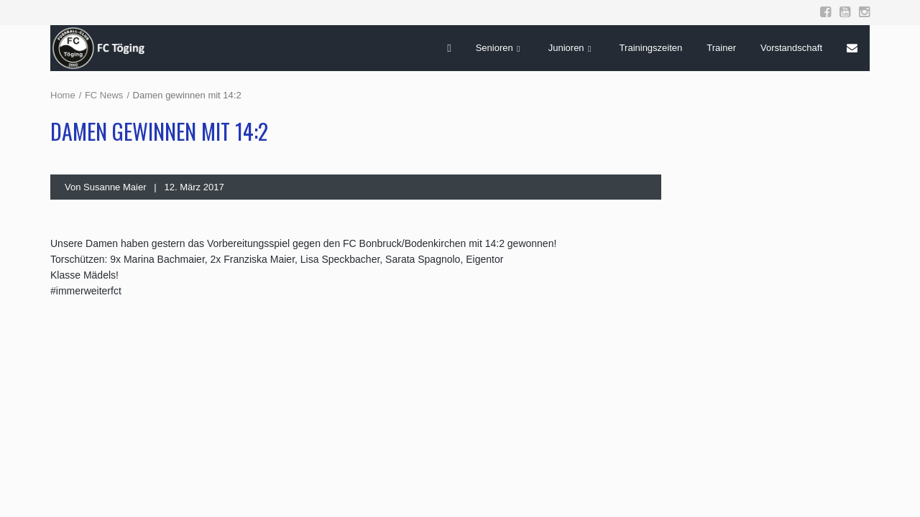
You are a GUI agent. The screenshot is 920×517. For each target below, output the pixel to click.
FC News (104, 95)
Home (62, 95)
